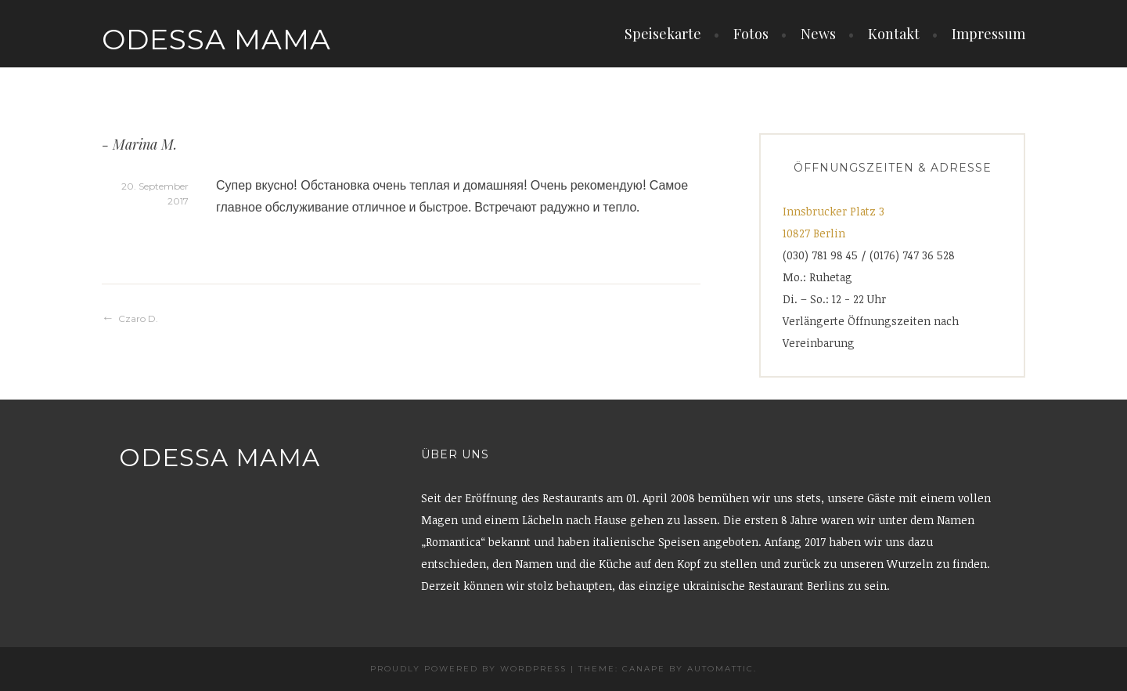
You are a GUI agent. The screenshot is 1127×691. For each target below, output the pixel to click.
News (818, 34)
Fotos (751, 34)
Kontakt (894, 34)
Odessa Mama (216, 39)
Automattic (720, 669)
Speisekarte (663, 34)
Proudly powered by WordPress (468, 669)
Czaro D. (138, 318)
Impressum (988, 34)
